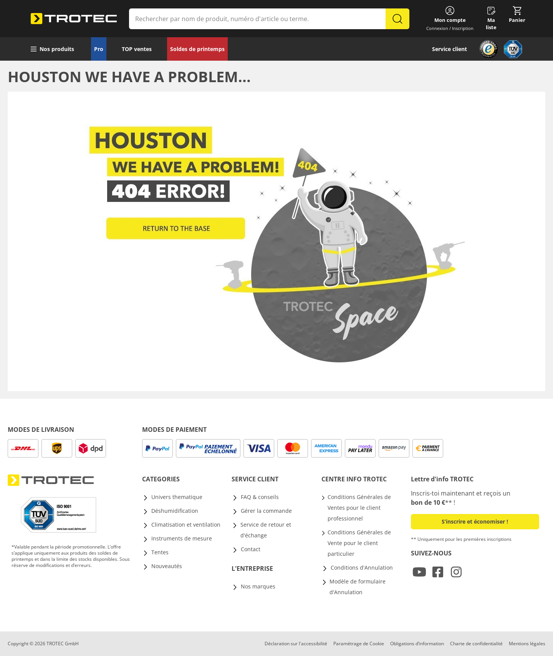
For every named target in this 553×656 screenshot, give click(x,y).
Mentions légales (527, 643)
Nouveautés (166, 566)
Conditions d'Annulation (362, 567)
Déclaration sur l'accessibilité (296, 643)
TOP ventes (137, 49)
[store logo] (74, 19)
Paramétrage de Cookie (358, 643)
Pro (98, 49)
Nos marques (258, 586)
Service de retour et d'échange (265, 530)
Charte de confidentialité (476, 643)
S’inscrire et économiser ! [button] (475, 521)
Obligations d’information (417, 643)
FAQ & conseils (260, 497)
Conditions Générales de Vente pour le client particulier (359, 543)
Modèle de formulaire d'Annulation (357, 587)
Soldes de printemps (197, 49)
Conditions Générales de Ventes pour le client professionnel (359, 507)
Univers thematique (176, 497)
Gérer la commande (266, 510)
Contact (250, 549)
